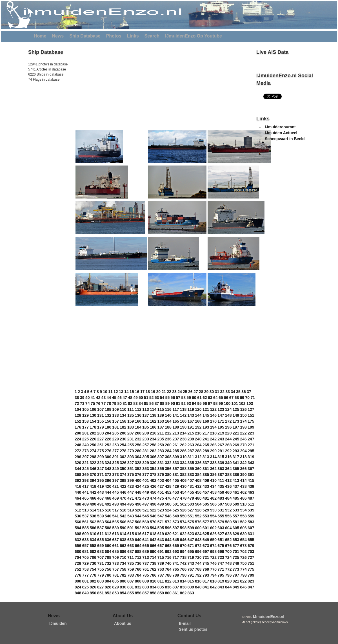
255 (130, 445)
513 (85, 510)
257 (145, 445)
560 (78, 522)
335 (191, 462)
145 (206, 415)
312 (198, 457)
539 (100, 516)
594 (153, 528)
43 (103, 397)
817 (206, 581)
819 (220, 581)
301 (115, 457)
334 (183, 462)
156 (108, 421)
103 (249, 403)
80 (119, 403)
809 (145, 581)
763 (160, 569)
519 (130, 510)
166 (183, 421)
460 (228, 492)
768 (198, 569)
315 (220, 457)
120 (198, 409)
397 (115, 480)
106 (93, 409)
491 (100, 504)
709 (115, 557)
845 (236, 587)
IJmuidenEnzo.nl (268, 616)
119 (191, 409)
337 (206, 462)
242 (213, 439)
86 (151, 403)
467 (100, 498)
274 (93, 451)
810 (153, 581)
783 (130, 575)
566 (123, 522)
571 (160, 522)
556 (228, 516)
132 (108, 415)
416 (78, 486)
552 (198, 516)
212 (168, 433)
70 (247, 397)
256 (138, 445)
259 (160, 445)
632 (78, 539)
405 (175, 480)
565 (115, 522)
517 (115, 510)
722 (213, 557)
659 (100, 545)
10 (105, 391)
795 (220, 575)
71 (252, 397)
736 (138, 563)
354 (153, 468)
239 (191, 439)
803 (100, 581)
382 (183, 474)
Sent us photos (193, 629)
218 (213, 433)
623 (191, 533)
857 (145, 593)
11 (110, 391)
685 (115, 551)
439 (251, 486)
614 (123, 533)
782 (123, 575)
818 (213, 581)
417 (85, 486)
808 (138, 581)
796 (228, 575)
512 (78, 510)
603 (220, 528)
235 (160, 439)
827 (100, 587)
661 (115, 545)
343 (251, 462)
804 (108, 581)
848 (78, 593)
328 (138, 462)
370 (93, 474)
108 (108, 409)
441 (85, 492)
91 (178, 403)
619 (160, 533)
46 (119, 397)
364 (228, 468)
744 (198, 563)
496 (138, 504)
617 (145, 533)
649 (206, 539)
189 (175, 427)
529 (206, 510)
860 (168, 593)
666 (153, 545)
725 (236, 557)
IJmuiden (57, 623)
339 (220, 462)
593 (145, 528)
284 (168, 451)
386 (213, 474)
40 (87, 397)
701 (236, 551)
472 (138, 498)
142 (183, 415)
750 (243, 563)
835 (160, 587)
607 (251, 528)
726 (243, 557)
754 (93, 569)
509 (236, 504)
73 (82, 403)
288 (198, 451)
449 (145, 492)
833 (145, 587)
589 (115, 528)
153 (85, 421)
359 (191, 468)
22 (169, 391)
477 (175, 498)
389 (236, 474)
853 (115, 593)
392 (78, 480)
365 (236, 468)
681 (85, 551)
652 (228, 539)
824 (78, 587)
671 (191, 545)
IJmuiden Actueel (281, 133)
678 (243, 545)
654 (243, 539)
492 (108, 504)
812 (168, 581)
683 (100, 551)
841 (206, 587)
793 (206, 575)
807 (130, 581)
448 (138, 492)
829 (115, 587)
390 (243, 474)
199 (251, 427)
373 (115, 474)
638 (123, 539)
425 (145, 486)
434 (213, 486)
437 (236, 486)
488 (78, 504)
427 (160, 486)
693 (175, 551)
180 (108, 427)
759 (130, 569)
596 (168, 528)
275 (100, 451)
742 (183, 563)
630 (243, 533)
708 (108, 557)
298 (93, 457)
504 (198, 504)
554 (213, 516)
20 (158, 391)
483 (220, 498)
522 (153, 510)
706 (93, 557)
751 (251, 563)
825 (85, 587)
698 (213, 551)
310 (183, 457)
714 (153, 557)
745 (206, 563)
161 (145, 421)
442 (93, 492)
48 (130, 397)
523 (160, 510)
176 (78, 427)
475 (160, 498)
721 (206, 557)
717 (175, 557)
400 (138, 480)
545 (145, 516)
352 (138, 468)
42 (98, 397)
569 (145, 522)
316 (228, 457)
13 (121, 391)
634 (93, 539)
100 (227, 403)
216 (198, 433)
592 (138, 528)
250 (93, 445)
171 (220, 421)
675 (220, 545)
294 (243, 451)
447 (130, 492)
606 (243, 528)
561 (85, 522)
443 (100, 492)
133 (115, 415)
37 (249, 391)
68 (237, 397)
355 (160, 468)
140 (168, 415)
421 (115, 486)
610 (93, 533)
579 (220, 522)
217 (206, 433)
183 (130, 427)
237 (175, 439)
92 (183, 403)
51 (146, 397)
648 (198, 539)
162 (153, 421)
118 (183, 409)
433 (206, 486)
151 (251, 415)
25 (185, 391)
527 (191, 510)
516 (108, 510)
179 (100, 427)
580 (228, 522)
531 (220, 510)
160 (138, 421)
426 (153, 486)
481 (206, 498)
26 (190, 391)
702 (243, 551)
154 (93, 421)
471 (130, 498)
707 (100, 557)
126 (243, 409)
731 (100, 563)
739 (160, 563)
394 (93, 480)
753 (85, 569)
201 (85, 433)
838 (183, 587)
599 (191, 528)
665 (145, 545)
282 (153, 451)
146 (213, 415)
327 (130, 462)
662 (123, 545)
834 (153, 587)
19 (153, 391)
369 (85, 474)
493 (115, 504)
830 (123, 587)
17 (142, 391)
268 (228, 445)
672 (198, 545)
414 (243, 480)
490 (93, 504)
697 (206, 551)
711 (130, 557)
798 (243, 575)
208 (138, 433)
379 (160, 474)
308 (168, 457)
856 (138, 593)
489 (85, 504)
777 (85, 575)
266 (213, 445)
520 (138, 510)
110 (123, 409)
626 (213, 533)
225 (85, 439)
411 (220, 480)
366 (243, 468)
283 (160, 451)
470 (123, 498)
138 (153, 415)
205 (115, 433)
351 (130, 468)
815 (191, 581)
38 (77, 397)
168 (198, 421)
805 (115, 581)
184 (138, 427)
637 (115, 539)
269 (236, 445)
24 (179, 391)
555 (220, 516)
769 (206, 569)
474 (153, 498)
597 (175, 528)
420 (108, 486)
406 (183, 480)
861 (175, 593)
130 (93, 415)
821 (236, 581)
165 (175, 421)
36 (243, 391)
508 (228, 504)
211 (160, 433)
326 (123, 462)
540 (108, 516)
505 (206, 504)
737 (145, 563)
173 (236, 421)
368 (78, 474)
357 (175, 468)
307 (160, 457)
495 (130, 504)
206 (123, 433)
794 (213, 575)
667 (160, 545)
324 (108, 462)
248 (78, 445)
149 (236, 415)
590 (123, 528)
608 (78, 533)
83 (135, 403)
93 (188, 403)
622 (183, 533)
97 (210, 403)
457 (206, 492)
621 (175, 533)
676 (228, 545)
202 (93, 433)
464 (78, 498)
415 (251, 480)
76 (98, 403)
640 (138, 539)
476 (168, 498)
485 (236, 498)
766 (183, 569)
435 (220, 486)
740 (168, 563)
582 (243, 522)
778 (93, 575)
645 (175, 539)
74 (87, 403)
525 (175, 510)
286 (183, 451)
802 (93, 581)
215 (191, 433)
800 (78, 581)
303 (130, 457)
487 (251, 498)
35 (238, 391)
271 (251, 445)
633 (85, 539)
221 (236, 433)
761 (145, 569)
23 (174, 391)
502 (183, 504)
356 (168, 468)
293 (236, 451)
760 (138, 569)
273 (85, 451)
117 (175, 409)
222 (243, 433)
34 (233, 391)
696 (198, 551)
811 (160, 581)
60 (194, 397)
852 (108, 593)
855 (130, 593)
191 (191, 427)
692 (168, 551)
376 (138, 474)
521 (145, 510)
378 (153, 474)
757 (115, 569)
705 (85, 557)
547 (160, 516)
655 (251, 539)
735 (130, 563)
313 (206, 457)
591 (130, 528)
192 (198, 427)
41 (93, 397)
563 (100, 522)
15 (132, 391)
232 (138, 439)
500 (168, 504)
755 (100, 569)
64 (215, 397)
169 (206, 421)
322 (93, 462)
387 (220, 474)
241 (206, 439)
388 (228, 474)
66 (226, 397)
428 (168, 486)
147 (220, 415)
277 (115, 451)
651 (220, 539)
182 (123, 427)
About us (122, 623)
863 (191, 593)
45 (114, 397)
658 (93, 545)
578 (213, 522)
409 (206, 480)
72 (77, 403)
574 (183, 522)
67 (231, 397)
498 (153, 504)
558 (243, 516)
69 (242, 397)
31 (217, 391)
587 (100, 528)
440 (78, 492)
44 (109, 397)
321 (85, 462)
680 (78, 551)
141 (175, 415)
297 (85, 457)
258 (153, 445)
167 (191, 421)
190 (183, 427)
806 (123, 581)
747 (220, 563)
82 (130, 403)
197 (236, 427)
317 (236, 457)
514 (93, 510)
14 (126, 391)
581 (236, 522)
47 (125, 397)
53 (157, 397)
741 (175, 563)
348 (108, 468)
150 (243, 415)
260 (168, 445)
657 (85, 545)
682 (93, 551)
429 (175, 486)
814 (183, 581)
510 (243, 504)
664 (138, 545)
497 (145, 504)
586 (93, 528)
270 (243, 445)
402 (153, 480)
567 (130, 522)
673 (206, 545)
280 (138, 451)
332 (168, 462)
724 (228, 557)
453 (175, 492)
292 (228, 451)
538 (93, 516)
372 (108, 474)
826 (93, 587)
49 (135, 397)
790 (183, 575)
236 (168, 439)
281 (145, 451)
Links (133, 36)
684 (108, 551)
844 (228, 587)
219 (220, 433)
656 (78, 545)
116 (168, 409)
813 (175, 581)
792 (198, 575)
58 (183, 397)
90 (173, 403)
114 (153, 409)
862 (183, 593)
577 (206, 522)
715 (160, 557)
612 (108, 533)
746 (213, 563)
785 (145, 575)
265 (206, 445)
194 (213, 427)
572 (168, 522)
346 (93, 468)
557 (236, 516)
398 (123, 480)
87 (157, 403)
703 (251, 551)
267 (220, 445)
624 (198, 533)
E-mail (185, 623)
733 (115, 563)
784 (138, 575)
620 (168, 533)
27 (196, 391)
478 (183, 498)
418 (93, 486)
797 (236, 575)
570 (153, 522)
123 (220, 409)
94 (194, 403)
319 (251, 457)
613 (115, 533)
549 (175, 516)
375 (130, 474)
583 (251, 522)
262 (183, 445)
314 (213, 457)
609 (85, 533)
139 (160, 415)
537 (85, 516)
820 (228, 581)
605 (236, 528)
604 (228, 528)
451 (160, 492)
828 (108, 587)
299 (100, 457)
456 (198, 492)
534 (243, 510)
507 (220, 504)
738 (153, 563)
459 (220, 492)
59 (188, 397)
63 (210, 397)
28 (201, 391)
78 (109, 403)
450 (153, 492)
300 (108, 457)
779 (100, 575)
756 (108, 569)
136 (138, 415)
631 (251, 533)
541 (115, 516)
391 (251, 474)
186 (153, 427)
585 (85, 528)
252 (108, 445)
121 (206, 409)
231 (130, 439)
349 (115, 468)
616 (138, 533)
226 (93, 439)
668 (168, 545)
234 (153, 439)
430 (183, 486)
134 (123, 415)
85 (146, 403)
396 (108, 480)
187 (160, 427)
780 (108, 575)
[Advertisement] (45, 121)
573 (175, 522)
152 (78, 421)
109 (115, 409)
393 (85, 480)
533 (236, 510)
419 (100, 486)
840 (198, 587)
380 (168, 474)
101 (235, 403)
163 (160, 421)
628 (228, 533)
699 (220, 551)
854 (123, 593)
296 (78, 457)
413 (236, 480)
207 (130, 433)
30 (212, 391)
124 (228, 409)
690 (153, 551)
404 (168, 480)
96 (205, 403)
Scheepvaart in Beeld (285, 138)
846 (243, 587)
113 (145, 409)
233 (145, 439)
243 (220, 439)
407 (191, 480)
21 (163, 391)
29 (206, 391)
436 (228, 486)
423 (130, 486)
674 (213, 545)
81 (125, 403)
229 (115, 439)
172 (228, 421)
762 (153, 569)
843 (220, 587)
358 (183, 468)
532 (228, 510)
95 (199, 403)
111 (130, 409)
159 (130, 421)
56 (173, 397)
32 (222, 391)
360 (198, 468)
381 (175, 474)
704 (78, 557)
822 (243, 581)
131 (100, 415)
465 (85, 498)
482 (213, 498)
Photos (113, 36)
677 (236, 545)
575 (191, 522)
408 (198, 480)
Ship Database (84, 36)
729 (85, 563)
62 (205, 397)
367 (251, 468)
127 (251, 409)
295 (251, 451)
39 (82, 397)
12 (116, 391)
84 (141, 403)
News (58, 36)
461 (236, 492)
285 (175, 451)
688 (138, 551)
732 (108, 563)
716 (168, 557)
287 (191, 451)
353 (145, 468)
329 (145, 462)
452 (168, 492)
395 (100, 480)
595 (160, 528)
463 (251, 492)
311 (191, 457)
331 (160, 462)
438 (243, 486)
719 (191, 557)
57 (178, 397)
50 (141, 397)
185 (145, 427)
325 (115, 462)
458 (213, 492)
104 (78, 409)
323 (100, 462)
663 (130, 545)
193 (206, 427)
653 (236, 539)
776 (78, 575)
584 (78, 528)
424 (138, 486)
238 (183, 439)
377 (145, 474)
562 (93, 522)
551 (191, 516)
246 (243, 439)
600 (198, 528)
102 (242, 403)
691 (160, 551)
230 (123, 439)
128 (78, 415)
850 (93, 593)
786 (153, 575)
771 (220, 569)
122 (213, 409)
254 (123, 445)
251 (100, 445)
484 (228, 498)
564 (108, 522)
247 (251, 439)
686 (123, 551)
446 (123, 492)
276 (108, 451)
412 (228, 480)
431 (191, 486)
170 (213, 421)
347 (100, 468)
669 (175, 545)
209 (145, 433)
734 (123, 563)
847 (251, 587)
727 (251, 557)
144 (198, 415)
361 (206, 468)
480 (198, 498)
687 (130, 551)
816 (198, 581)
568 (138, 522)
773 (236, 569)
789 (175, 575)
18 (148, 391)
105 (85, 409)
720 (198, 557)
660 (108, 545)
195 (220, 427)
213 (175, 433)
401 (145, 480)
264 (198, 445)
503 (191, 504)
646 (183, 539)
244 (228, 439)
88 (162, 403)
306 (153, 457)
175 (251, 421)
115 (160, 409)
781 (115, 575)
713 (145, 557)
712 (138, 557)
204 (108, 433)
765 (175, 569)
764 (168, 569)
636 (108, 539)
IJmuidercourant (280, 127)
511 (251, 504)
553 (206, 516)
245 (236, 439)
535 (251, 510)
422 (123, 486)
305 (145, 457)
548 (168, 516)
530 (213, 510)
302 (123, 457)
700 (228, 551)
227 (100, 439)
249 (85, 445)
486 (243, 498)
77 (103, 403)
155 (100, 421)
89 (167, 403)
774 (243, 569)
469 (115, 498)
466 (93, 498)
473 (145, 498)
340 (228, 462)
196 (228, 427)
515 (100, 510)
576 (198, 522)
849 (85, 593)
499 (160, 504)
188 (168, 427)
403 (160, 480)
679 (251, 545)
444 (108, 492)
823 (251, 581)
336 (198, 462)
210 (153, 433)
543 (130, 516)
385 (206, 474)
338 (213, 462)
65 (221, 397)
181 (115, 427)
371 (100, 474)
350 (123, 468)
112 (138, 409)
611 (100, 533)
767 (191, 569)
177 (85, 427)
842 (213, 587)
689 (145, 551)
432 (198, 486)
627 (220, 533)
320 (78, 462)
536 (78, 516)
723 (220, 557)
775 (251, 569)
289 (206, 451)
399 (130, 480)
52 (151, 397)
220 (228, 433)
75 (93, 403)
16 (137, 391)
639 (130, 539)
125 (236, 409)
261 (175, 445)
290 (213, 451)
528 (198, 510)
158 (123, 421)
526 (183, 510)
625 (206, 533)
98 (215, 403)
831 (130, 587)
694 (183, 551)
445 (115, 492)
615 (130, 533)
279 (130, 451)
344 (78, 468)
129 (85, 415)
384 (198, 474)
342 (243, 462)
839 (191, 587)
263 (191, 445)
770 (213, 569)
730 (93, 563)
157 (115, 421)
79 (114, 403)
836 (168, 587)
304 (138, 457)
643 (160, 539)
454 (183, 492)
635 (100, 539)
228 (108, 439)
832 (138, 587)
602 (213, 528)
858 (153, 593)
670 (183, 545)
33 (227, 391)
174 (243, 421)
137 (145, 415)
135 (130, 415)
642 (153, 539)
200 (78, 433)
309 (175, 457)
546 (153, 516)
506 (213, 504)
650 (213, 539)
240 (198, 439)
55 (167, 397)
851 (100, 593)
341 (236, 462)
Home (40, 36)
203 (100, 433)
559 (251, 516)
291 (220, 451)
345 (85, 468)
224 (78, 439)
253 (115, 445)
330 (153, 462)
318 (243, 457)
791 (191, 575)
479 (191, 498)
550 (183, 516)
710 (123, 557)
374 (123, 474)
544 (138, 516)
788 (168, 575)
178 (93, 427)
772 (228, 569)
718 (183, 557)
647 (191, 539)
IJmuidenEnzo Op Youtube (193, 36)
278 (123, 451)
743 (191, 563)
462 (243, 492)
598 (183, 528)
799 (251, 575)
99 (221, 403)
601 (206, 528)
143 (191, 415)
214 (183, 433)
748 (228, 563)
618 (153, 533)
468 (108, 498)
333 (175, 462)
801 (85, 581)
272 (78, 451)
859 (160, 593)
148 (228, 415)
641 (145, 539)
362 (213, 468)
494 (123, 504)
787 (160, 575)
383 (191, 474)
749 (236, 563)
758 (123, 569)
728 (78, 563)
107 (100, 409)
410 (213, 480)
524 (168, 510)
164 (168, 421)
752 (78, 569)
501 (175, 504)
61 (199, 397)
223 (251, 433)
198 (243, 427)
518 (123, 510)
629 (236, 533)
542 (123, 516)
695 (191, 551)
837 (175, 587)
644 (168, 539)
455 (191, 492)
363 (220, 468)
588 (108, 528)
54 (162, 397)
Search (151, 36)
